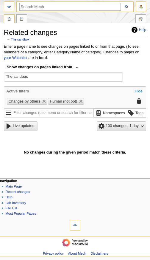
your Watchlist (15, 58)
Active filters (17, 91)
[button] (139, 91)
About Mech (77, 253)
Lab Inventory (15, 203)
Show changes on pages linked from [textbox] (39, 67)
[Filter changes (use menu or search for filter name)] (49, 113)
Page (9, 19)
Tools (141, 19)
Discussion (22, 19)
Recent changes (17, 192)
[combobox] (43, 67)
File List (11, 208)
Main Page (13, 186)
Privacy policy (53, 253)
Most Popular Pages (20, 213)
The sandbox (20, 39)
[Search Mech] (70, 7)
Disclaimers (99, 253)
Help (138, 30)
